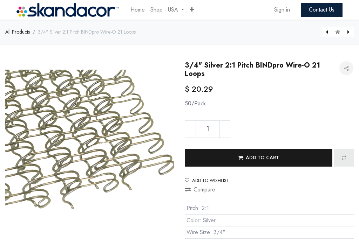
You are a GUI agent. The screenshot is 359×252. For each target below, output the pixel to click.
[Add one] (224, 129)
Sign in (282, 10)
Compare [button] (200, 190)
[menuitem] (138, 10)
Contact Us (321, 10)
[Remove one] (190, 129)
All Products (17, 31)
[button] (192, 10)
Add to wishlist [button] (207, 180)
